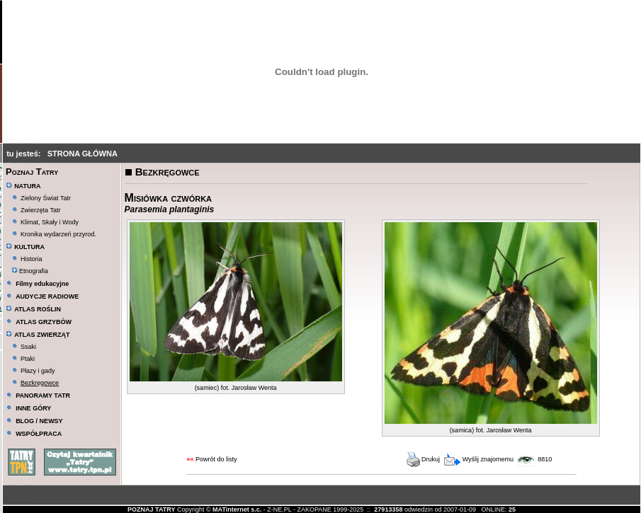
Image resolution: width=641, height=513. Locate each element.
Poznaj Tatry (32, 171)
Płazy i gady (38, 370)
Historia (31, 259)
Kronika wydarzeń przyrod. (58, 234)
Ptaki (28, 358)
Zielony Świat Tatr (46, 198)
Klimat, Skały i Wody (50, 222)
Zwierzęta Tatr (40, 210)
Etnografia (30, 271)
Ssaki (28, 346)
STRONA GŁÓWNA (82, 153)
